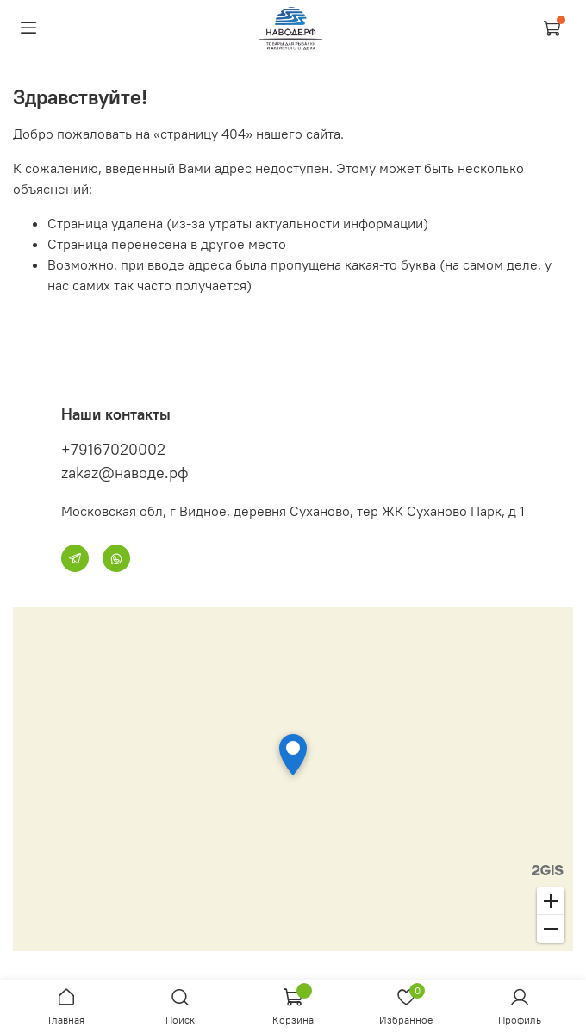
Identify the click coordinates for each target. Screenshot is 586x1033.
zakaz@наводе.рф (125, 472)
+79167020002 (113, 449)
